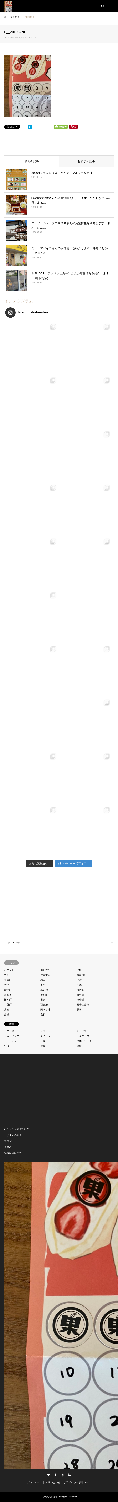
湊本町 (8, 999)
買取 (42, 1046)
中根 (79, 969)
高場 (6, 1014)
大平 (6, 984)
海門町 (80, 994)
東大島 (80, 989)
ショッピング (11, 1036)
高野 (42, 1014)
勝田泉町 (82, 974)
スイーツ (45, 1036)
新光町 (8, 989)
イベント (45, 1031)
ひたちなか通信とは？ (16, 1129)
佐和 (6, 974)
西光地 (44, 1004)
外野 (79, 979)
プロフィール (34, 1482)
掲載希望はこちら (14, 1153)
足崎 (6, 1009)
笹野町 (8, 1004)
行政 (6, 1046)
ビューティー (11, 1041)
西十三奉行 (83, 1004)
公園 (42, 1041)
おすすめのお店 (13, 1135)
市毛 (42, 984)
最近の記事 (31, 161)
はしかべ (45, 969)
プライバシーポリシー (75, 1482)
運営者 (8, 1147)
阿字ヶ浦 (45, 1009)
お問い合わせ (52, 1482)
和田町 (8, 979)
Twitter (48, 1474)
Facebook (55, 1474)
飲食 (79, 1046)
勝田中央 (45, 974)
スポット (9, 969)
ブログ (8, 1141)
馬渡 (79, 1009)
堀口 (42, 979)
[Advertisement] (59, 904)
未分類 (44, 989)
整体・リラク (84, 1041)
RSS (69, 1474)
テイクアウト (84, 1036)
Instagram (62, 1474)
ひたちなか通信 (50, 1497)
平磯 (79, 984)
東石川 (8, 994)
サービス (82, 1031)
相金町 (80, 999)
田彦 (42, 999)
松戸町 (44, 994)
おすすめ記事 (86, 161)
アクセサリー (11, 1031)
